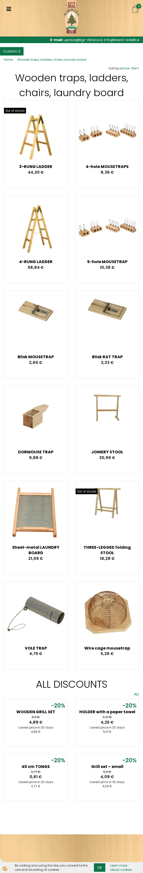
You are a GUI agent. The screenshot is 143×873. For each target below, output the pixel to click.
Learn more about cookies (121, 867)
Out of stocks (15, 111)
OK (99, 867)
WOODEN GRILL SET (35, 712)
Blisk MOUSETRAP (36, 357)
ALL (136, 694)
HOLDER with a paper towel (107, 712)
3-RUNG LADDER (35, 166)
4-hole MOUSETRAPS (107, 166)
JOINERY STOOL (107, 452)
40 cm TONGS (36, 766)
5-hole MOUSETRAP (107, 262)
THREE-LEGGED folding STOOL (107, 550)
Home (8, 59)
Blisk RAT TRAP (107, 357)
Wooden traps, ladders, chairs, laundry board (51, 59)
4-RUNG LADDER (36, 262)
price (125, 68)
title (135, 68)
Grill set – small (107, 766)
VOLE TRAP (36, 648)
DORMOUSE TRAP (35, 452)
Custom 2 (11, 51)
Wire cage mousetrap (107, 648)
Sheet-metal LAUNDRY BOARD (35, 550)
